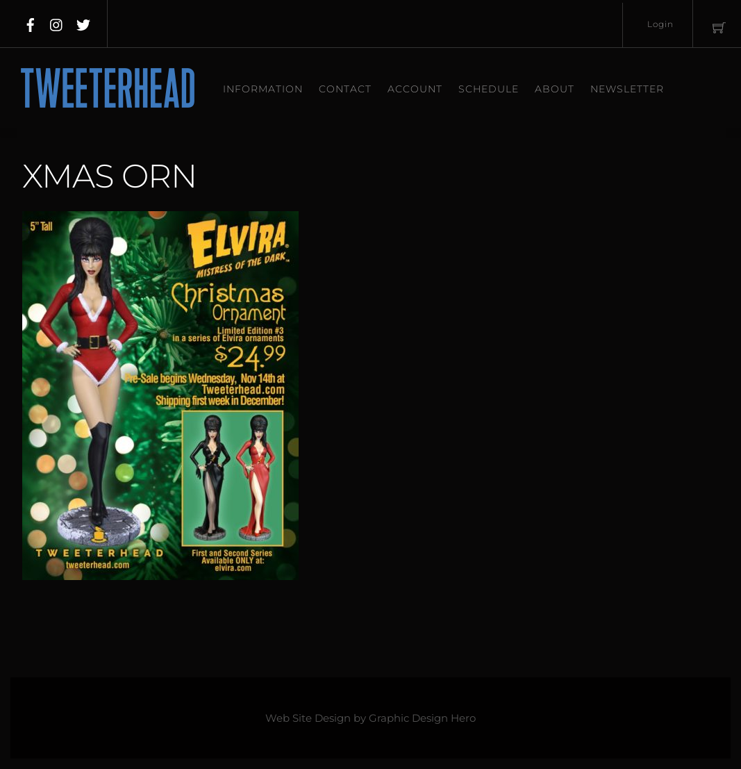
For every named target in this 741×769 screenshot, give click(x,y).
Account (415, 89)
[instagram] (57, 22)
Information (263, 89)
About (554, 89)
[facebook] (30, 22)
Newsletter (627, 89)
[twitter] (83, 22)
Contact (345, 89)
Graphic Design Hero (422, 718)
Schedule (488, 89)
